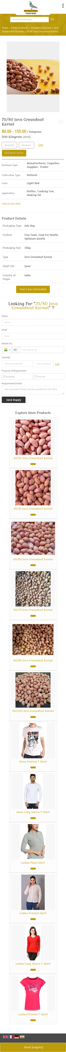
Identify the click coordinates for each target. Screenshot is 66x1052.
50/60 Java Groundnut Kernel (33, 559)
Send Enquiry (33, 1047)
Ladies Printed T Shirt (33, 1014)
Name (5, 316)
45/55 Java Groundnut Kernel (33, 508)
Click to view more (11, 203)
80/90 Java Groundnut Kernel (33, 660)
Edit (40, 145)
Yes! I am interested (33, 289)
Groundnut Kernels (41, 28)
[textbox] (26, 145)
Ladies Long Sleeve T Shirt (33, 963)
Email (4, 329)
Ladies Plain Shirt (33, 862)
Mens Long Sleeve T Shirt (33, 812)
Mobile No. (7, 343)
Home (5, 28)
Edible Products (19, 28)
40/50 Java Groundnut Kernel (33, 458)
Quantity (6, 357)
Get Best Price (14, 153)
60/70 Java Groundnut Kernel (32, 609)
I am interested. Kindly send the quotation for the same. (33, 390)
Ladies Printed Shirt (33, 913)
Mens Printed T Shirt (33, 761)
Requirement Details (12, 383)
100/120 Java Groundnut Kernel (33, 711)
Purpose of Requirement (14, 371)
